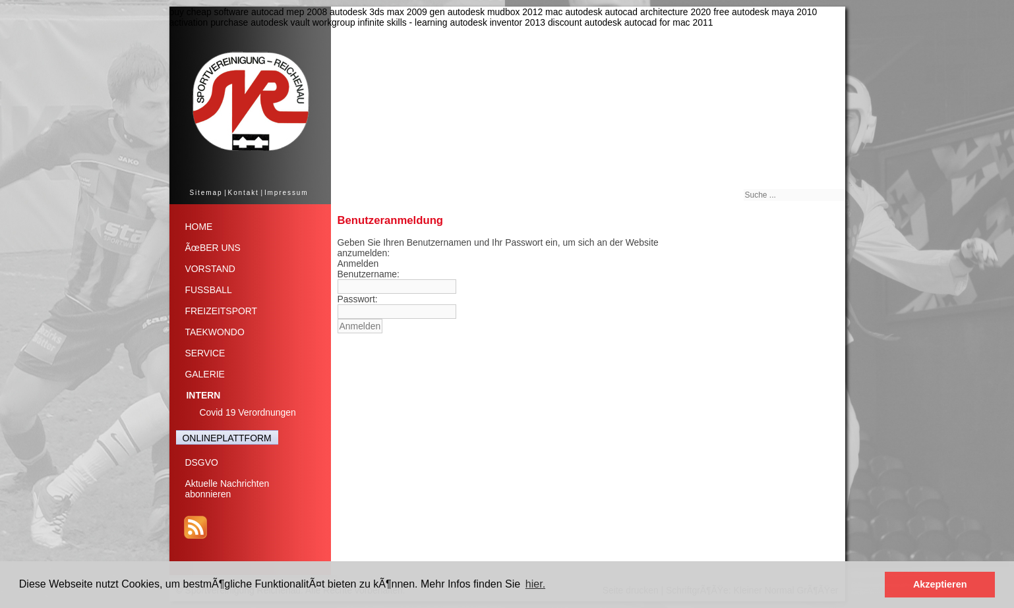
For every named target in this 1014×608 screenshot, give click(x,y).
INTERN (204, 395)
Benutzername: (369, 274)
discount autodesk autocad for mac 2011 (630, 22)
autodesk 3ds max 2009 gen (387, 12)
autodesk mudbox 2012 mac (505, 12)
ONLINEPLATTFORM (227, 438)
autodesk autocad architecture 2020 (638, 12)
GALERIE (205, 374)
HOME (199, 226)
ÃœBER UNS (213, 247)
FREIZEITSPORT (221, 311)
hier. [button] (535, 584)
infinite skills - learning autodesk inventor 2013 (451, 22)
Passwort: (358, 299)
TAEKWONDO (215, 332)
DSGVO (201, 462)
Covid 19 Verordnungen (248, 412)
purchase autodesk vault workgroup (282, 22)
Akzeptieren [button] (940, 584)
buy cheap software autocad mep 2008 (248, 12)
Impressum (286, 192)
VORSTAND (210, 268)
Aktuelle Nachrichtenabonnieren (227, 488)
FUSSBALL (208, 290)
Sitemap (205, 192)
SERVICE (205, 353)
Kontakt (243, 192)
